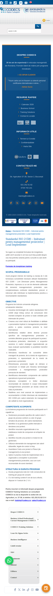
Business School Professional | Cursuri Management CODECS (23, 519)
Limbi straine (16, 546)
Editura (14, 571)
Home (8, 231)
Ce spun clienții (26, 75)
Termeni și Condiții (26, 139)
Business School (26, 108)
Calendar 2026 (26, 104)
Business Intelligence (19, 539)
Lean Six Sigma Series (19, 533)
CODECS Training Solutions (22, 527)
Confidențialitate (26, 142)
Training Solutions (26, 112)
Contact (48, 20)
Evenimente (15, 559)
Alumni (14, 565)
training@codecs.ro (23, 500)
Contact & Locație (26, 116)
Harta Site (26, 146)
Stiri (12, 552)
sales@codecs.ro (39, 500)
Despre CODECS (17, 512)
